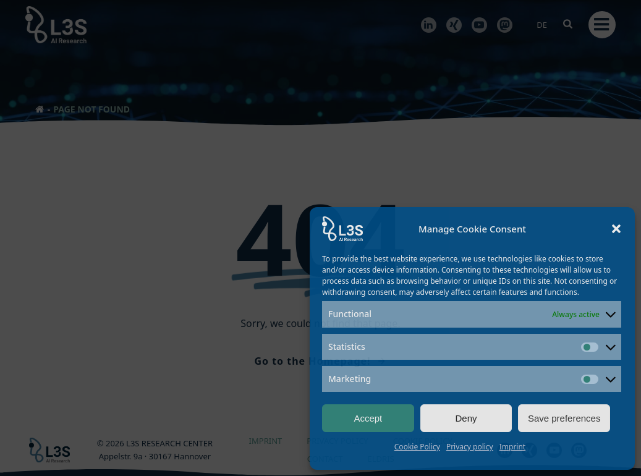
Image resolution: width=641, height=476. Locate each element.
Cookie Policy (417, 446)
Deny (466, 418)
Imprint (512, 446)
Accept (368, 418)
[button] (616, 229)
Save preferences (564, 418)
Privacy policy (469, 446)
